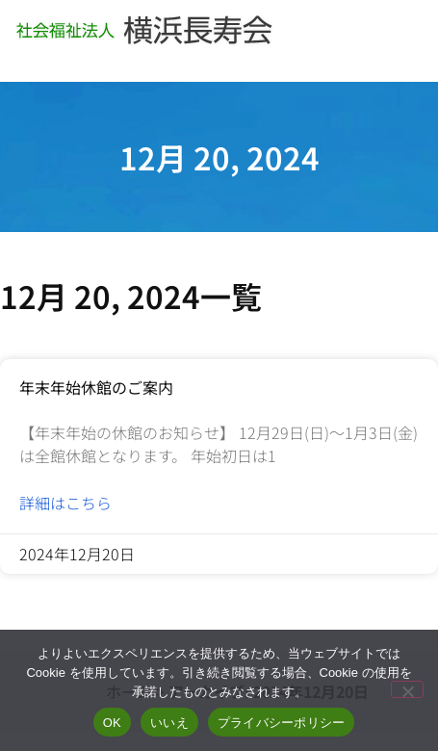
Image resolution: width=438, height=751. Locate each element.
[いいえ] (407, 689)
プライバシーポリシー (282, 722)
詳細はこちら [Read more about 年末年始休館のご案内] (65, 502)
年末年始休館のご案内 (96, 387)
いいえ (169, 722)
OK (112, 722)
